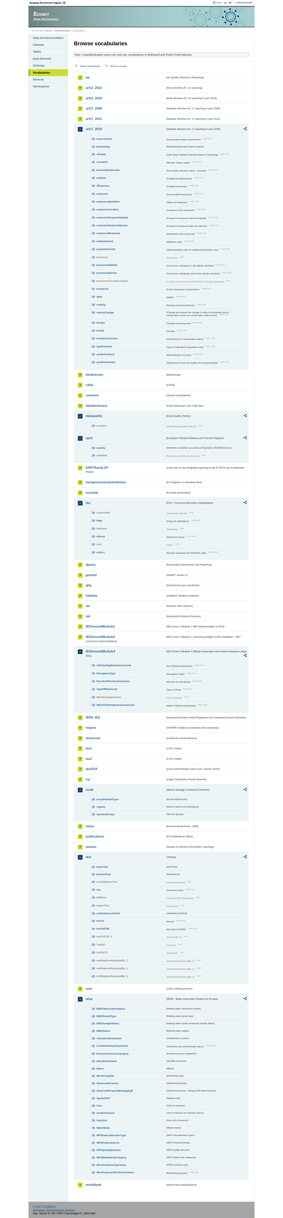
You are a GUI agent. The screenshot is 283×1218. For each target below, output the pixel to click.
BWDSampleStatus (107, 1023)
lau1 (89, 748)
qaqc (99, 296)
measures (102, 193)
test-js (100, 920)
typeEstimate (104, 346)
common (92, 395)
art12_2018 (94, 98)
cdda (89, 385)
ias (88, 606)
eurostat (92, 492)
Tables (37, 51)
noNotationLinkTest (108, 913)
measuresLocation (107, 209)
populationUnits (106, 249)
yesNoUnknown (105, 362)
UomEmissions (105, 1112)
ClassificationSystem (109, 1038)
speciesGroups (105, 814)
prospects (102, 288)
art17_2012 (94, 118)
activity (100, 447)
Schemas (39, 65)
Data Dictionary (62, 30)
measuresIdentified (107, 201)
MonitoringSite (105, 1075)
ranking (101, 304)
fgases (91, 564)
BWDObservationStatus (110, 1008)
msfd (89, 789)
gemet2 (91, 575)
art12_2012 (94, 87)
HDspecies (102, 185)
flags (99, 520)
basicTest (102, 866)
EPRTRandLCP (97, 467)
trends (100, 330)
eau (98, 889)
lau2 (89, 758)
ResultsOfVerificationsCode (113, 681)
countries (102, 162)
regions (101, 806)
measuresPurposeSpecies (112, 225)
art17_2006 (94, 108)
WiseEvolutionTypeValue (111, 1164)
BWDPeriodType (106, 1016)
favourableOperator (108, 170)
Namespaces (41, 86)
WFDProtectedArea (107, 1142)
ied (88, 616)
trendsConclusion (107, 338)
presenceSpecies (106, 272)
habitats (101, 177)
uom (89, 988)
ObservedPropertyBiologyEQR (114, 1090)
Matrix (100, 1068)
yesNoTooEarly (105, 354)
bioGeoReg (103, 146)
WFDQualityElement (108, 1150)
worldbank (93, 1184)
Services (38, 79)
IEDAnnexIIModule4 (100, 651)
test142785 (102, 928)
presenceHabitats (107, 265)
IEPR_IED (93, 717)
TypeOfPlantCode (106, 689)
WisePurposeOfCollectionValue (115, 1172)
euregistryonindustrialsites (106, 482)
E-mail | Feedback (44, 1206)
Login (219, 2)
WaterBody (103, 1127)
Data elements (42, 58)
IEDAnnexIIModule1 (100, 626)
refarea (100, 536)
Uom (99, 1105)
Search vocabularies (90, 66)
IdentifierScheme (106, 1061)
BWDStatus (103, 1030)
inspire (91, 727)
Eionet (48, 30)
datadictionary (96, 405)
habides (91, 595)
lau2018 (91, 769)
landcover (93, 738)
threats (100, 322)
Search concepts (118, 66)
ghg (88, 585)
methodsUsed (104, 241)
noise (90, 826)
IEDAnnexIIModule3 (100, 637)
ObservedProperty (107, 1083)
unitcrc (100, 552)
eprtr (89, 438)
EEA (49, 3)
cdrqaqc (101, 154)
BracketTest (103, 874)
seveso (91, 846)
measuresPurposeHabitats (112, 217)
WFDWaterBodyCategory (111, 1157)
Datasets (38, 44)
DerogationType (105, 673)
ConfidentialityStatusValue (112, 1045)
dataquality (94, 416)
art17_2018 (94, 129)
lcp (88, 779)
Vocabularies (41, 72)
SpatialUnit (103, 1098)
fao (88, 503)
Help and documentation (48, 37)
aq (87, 77)
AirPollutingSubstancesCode (113, 665)
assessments (104, 138)
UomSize (101, 1120)
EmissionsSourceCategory (112, 1053)
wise (89, 999)
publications (95, 836)
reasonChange (105, 312)
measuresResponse (108, 233)
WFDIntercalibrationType (111, 1135)
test (88, 857)
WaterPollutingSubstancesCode (115, 704)
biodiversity (94, 374)
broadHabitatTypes (107, 799)
